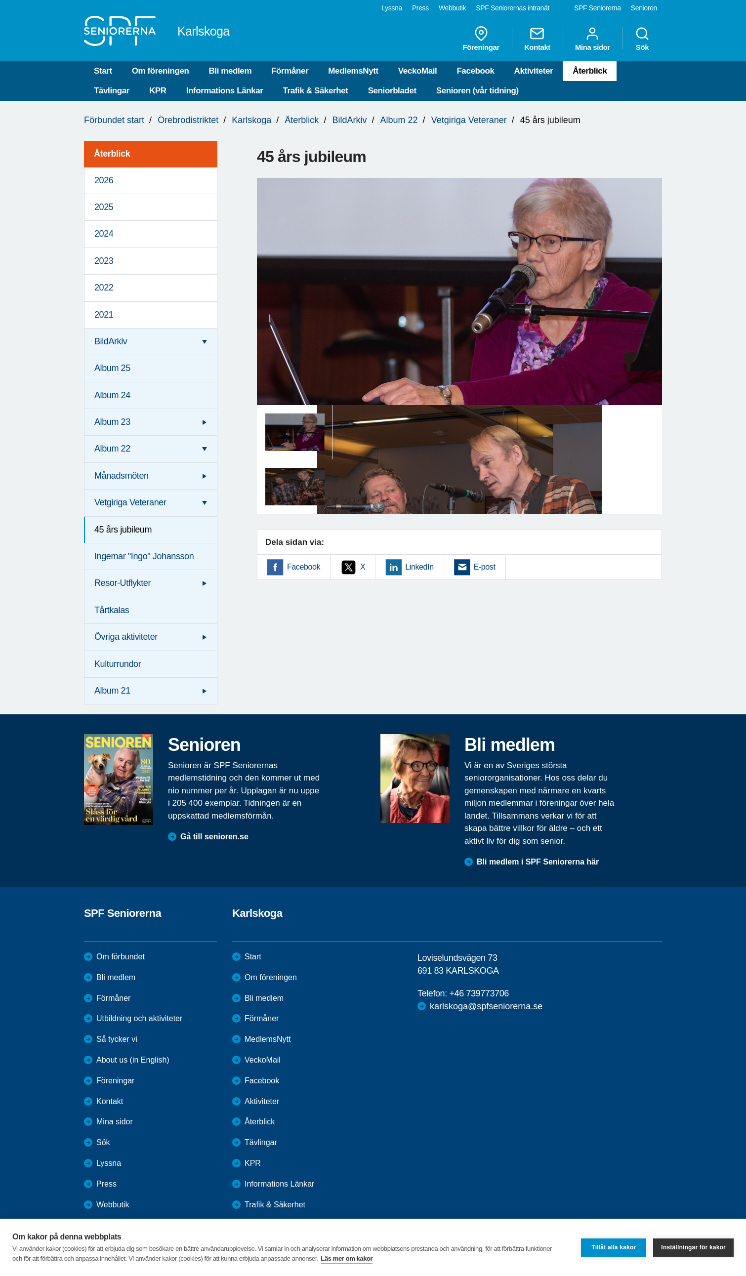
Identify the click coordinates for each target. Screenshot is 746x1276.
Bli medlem (229, 71)
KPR (157, 90)
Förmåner (289, 71)
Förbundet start (114, 120)
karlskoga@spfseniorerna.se (486, 1006)
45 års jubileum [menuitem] (123, 530)
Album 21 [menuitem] (112, 691)
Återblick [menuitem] (112, 154)
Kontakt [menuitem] (537, 38)
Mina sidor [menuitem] (592, 38)
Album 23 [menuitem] (112, 422)
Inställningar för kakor (693, 1247)
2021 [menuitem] (103, 315)
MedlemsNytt (353, 71)
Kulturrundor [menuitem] (117, 664)
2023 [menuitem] (103, 261)
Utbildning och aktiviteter (139, 1018)
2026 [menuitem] (103, 180)
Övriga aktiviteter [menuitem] (126, 637)
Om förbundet (120, 956)
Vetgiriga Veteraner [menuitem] (130, 502)
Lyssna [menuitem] (391, 8)
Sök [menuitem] (642, 38)
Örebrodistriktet (188, 120)
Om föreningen (160, 71)
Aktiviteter (533, 71)
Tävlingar (111, 90)
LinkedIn (419, 567)
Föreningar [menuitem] (481, 38)
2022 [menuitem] (103, 287)
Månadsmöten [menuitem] (121, 476)
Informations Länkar (224, 90)
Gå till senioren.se (214, 836)
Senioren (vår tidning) (477, 90)
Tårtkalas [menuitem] (111, 610)
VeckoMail (417, 71)
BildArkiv (349, 120)
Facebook (475, 71)
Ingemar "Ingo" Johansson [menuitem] (144, 556)
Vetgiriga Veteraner (469, 120)
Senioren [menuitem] (644, 8)
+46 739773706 (478, 993)
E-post (485, 567)
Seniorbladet (392, 90)
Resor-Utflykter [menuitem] (122, 583)
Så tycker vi (116, 1039)
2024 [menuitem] (103, 234)
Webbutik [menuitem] (452, 8)
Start (103, 71)
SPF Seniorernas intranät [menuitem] (512, 8)
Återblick (590, 71)
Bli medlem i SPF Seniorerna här (538, 862)
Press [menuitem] (420, 8)
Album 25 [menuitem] (112, 368)
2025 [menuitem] (103, 207)
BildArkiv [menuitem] (110, 341)
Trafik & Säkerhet (315, 90)
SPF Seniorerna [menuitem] (597, 8)
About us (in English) (132, 1060)
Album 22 (399, 120)
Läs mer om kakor (347, 1258)
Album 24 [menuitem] (112, 395)
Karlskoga (251, 120)
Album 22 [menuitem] (112, 448)
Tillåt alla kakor (613, 1247)
